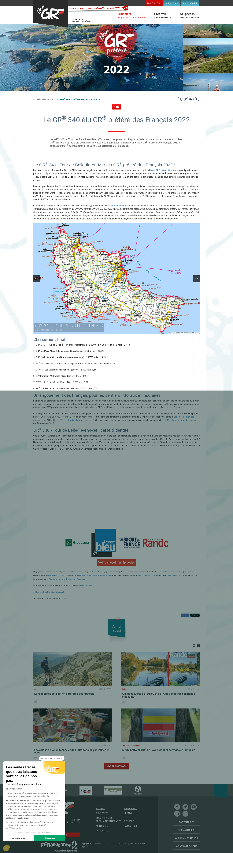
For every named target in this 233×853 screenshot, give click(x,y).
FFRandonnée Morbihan (118, 205)
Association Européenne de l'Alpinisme (62, 579)
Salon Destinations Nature (174, 572)
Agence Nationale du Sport (147, 575)
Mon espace (102, 826)
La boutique (172, 3)
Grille (194, 645)
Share (36, 701)
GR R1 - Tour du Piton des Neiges (179, 420)
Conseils (129, 821)
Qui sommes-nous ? (186, 838)
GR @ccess (102, 813)
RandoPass (130, 808)
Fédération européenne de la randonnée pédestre (94, 575)
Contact (85, 847)
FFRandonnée (100, 844)
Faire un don (154, 3)
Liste (198, 645)
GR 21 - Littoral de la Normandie (73, 420)
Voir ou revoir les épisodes (116, 562)
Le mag (128, 813)
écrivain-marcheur (113, 572)
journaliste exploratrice (174, 575)
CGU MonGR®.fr (140, 844)
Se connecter (190, 3)
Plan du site (112, 844)
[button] (6, 848)
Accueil (36, 99)
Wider (94, 572)
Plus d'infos (81, 579)
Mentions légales (125, 844)
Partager (185, 615)
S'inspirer (46, 99)
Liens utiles (186, 830)
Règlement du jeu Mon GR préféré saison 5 (49, 592)
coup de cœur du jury (85, 585)
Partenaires (186, 822)
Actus (54, 99)
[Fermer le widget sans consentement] (51, 758)
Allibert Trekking (52, 575)
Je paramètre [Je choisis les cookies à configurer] (18, 838)
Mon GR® (50, 13)
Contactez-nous (186, 846)
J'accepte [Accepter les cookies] (50, 838)
